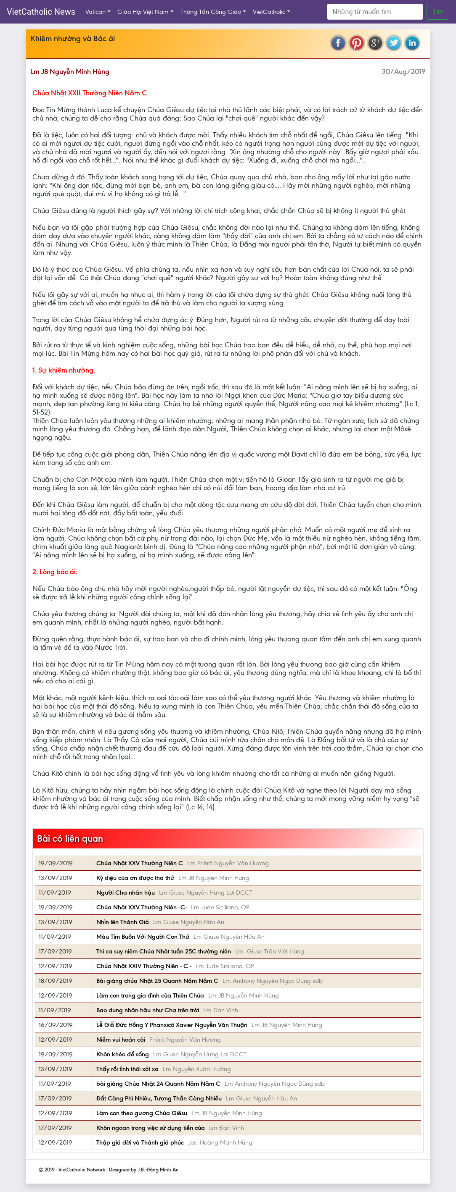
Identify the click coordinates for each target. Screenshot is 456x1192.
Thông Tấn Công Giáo (210, 12)
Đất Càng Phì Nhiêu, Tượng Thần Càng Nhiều (159, 1098)
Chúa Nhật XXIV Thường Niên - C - (143, 966)
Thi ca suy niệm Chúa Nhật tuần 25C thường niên (163, 951)
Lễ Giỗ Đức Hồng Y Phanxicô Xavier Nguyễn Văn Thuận (171, 1025)
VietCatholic (269, 12)
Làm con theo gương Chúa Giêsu (141, 1113)
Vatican (95, 12)
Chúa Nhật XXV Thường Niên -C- (141, 907)
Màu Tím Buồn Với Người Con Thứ (142, 936)
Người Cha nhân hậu (125, 892)
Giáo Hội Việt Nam (143, 12)
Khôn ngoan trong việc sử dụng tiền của (150, 1128)
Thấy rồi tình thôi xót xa (127, 1069)
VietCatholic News (41, 12)
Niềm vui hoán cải (120, 1039)
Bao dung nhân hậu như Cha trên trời (147, 1010)
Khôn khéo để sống (122, 1054)
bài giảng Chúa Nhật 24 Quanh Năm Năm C (158, 1083)
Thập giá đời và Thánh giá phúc (140, 1142)
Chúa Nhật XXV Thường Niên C (139, 863)
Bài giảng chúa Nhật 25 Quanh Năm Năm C (157, 981)
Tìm (438, 12)
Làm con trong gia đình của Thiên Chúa (150, 995)
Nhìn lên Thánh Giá (122, 922)
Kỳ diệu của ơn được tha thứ (135, 878)
